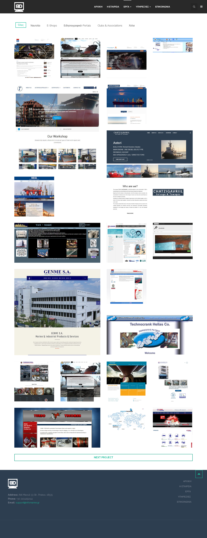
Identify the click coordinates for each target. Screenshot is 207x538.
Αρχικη (98, 6)
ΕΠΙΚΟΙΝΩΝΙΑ (184, 502)
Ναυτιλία (35, 25)
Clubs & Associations (110, 25)
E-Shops (52, 25)
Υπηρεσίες (143, 6)
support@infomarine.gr (27, 502)
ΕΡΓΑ (188, 491)
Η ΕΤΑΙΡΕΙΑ (113, 6)
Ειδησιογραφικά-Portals (77, 25)
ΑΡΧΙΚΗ (187, 481)
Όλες (21, 24)
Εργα (127, 6)
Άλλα (132, 25)
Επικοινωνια (162, 6)
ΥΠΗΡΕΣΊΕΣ (184, 496)
